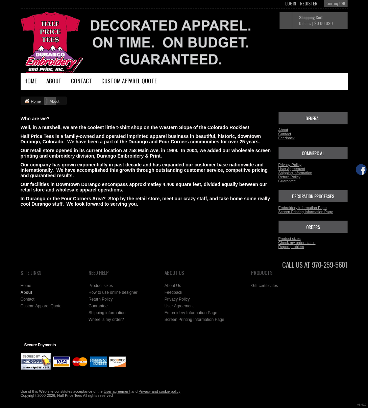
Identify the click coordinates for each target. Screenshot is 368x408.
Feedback (286, 138)
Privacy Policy (289, 165)
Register (308, 3)
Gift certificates (264, 285)
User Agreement (291, 169)
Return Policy (289, 177)
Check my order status (297, 243)
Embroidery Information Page (302, 208)
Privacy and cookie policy (159, 391)
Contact (81, 81)
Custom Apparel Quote (129, 81)
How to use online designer (113, 292)
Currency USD (335, 3)
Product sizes (289, 239)
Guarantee (287, 181)
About (54, 81)
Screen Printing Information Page (305, 212)
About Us (173, 285)
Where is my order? (106, 319)
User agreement (117, 391)
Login (290, 3)
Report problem (291, 247)
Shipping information (295, 173)
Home (30, 81)
